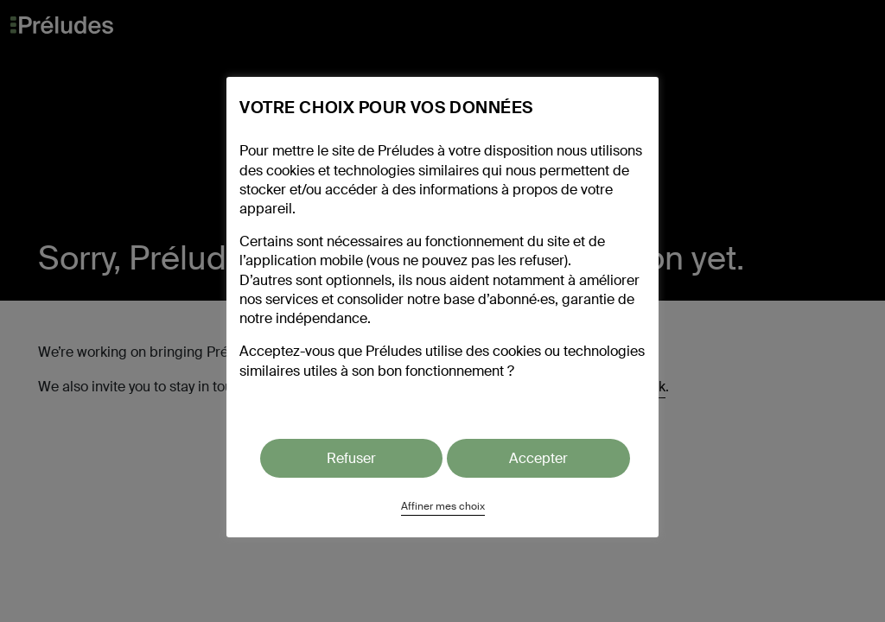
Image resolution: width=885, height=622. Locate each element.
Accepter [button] (538, 458)
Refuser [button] (351, 458)
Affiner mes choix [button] (443, 506)
